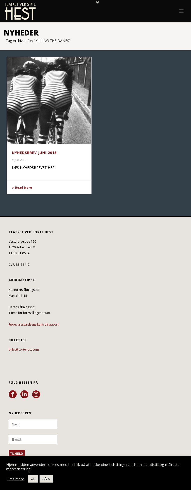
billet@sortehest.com (24, 349)
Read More (22, 188)
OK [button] (33, 478)
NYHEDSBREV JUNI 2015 (34, 152)
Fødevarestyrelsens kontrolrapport (33, 324)
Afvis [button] (46, 478)
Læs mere (15, 479)
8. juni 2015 (19, 160)
